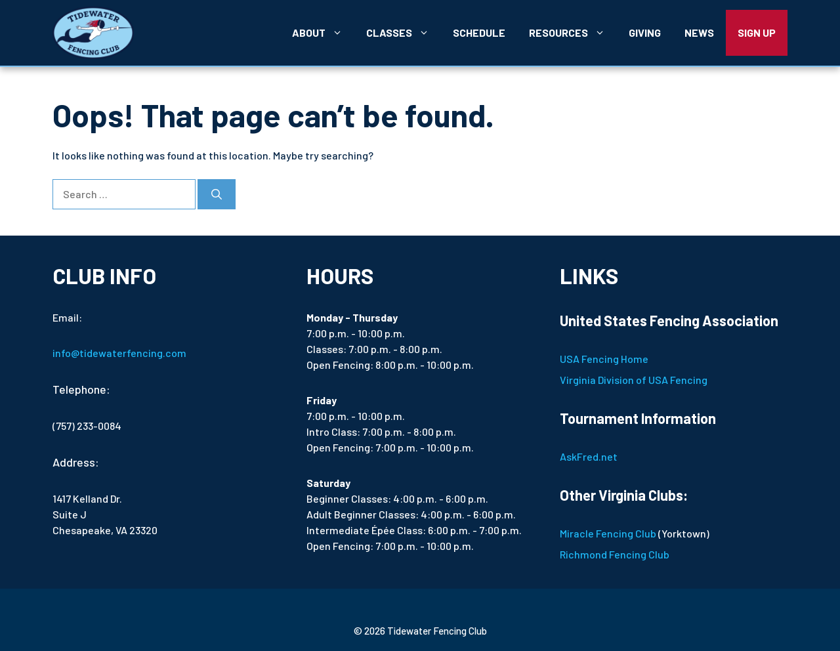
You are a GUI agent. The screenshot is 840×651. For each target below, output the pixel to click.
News (699, 32)
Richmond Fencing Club (614, 554)
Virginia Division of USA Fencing (633, 379)
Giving (645, 32)
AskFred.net (589, 456)
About (323, 33)
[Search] (217, 194)
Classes (403, 33)
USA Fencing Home (604, 358)
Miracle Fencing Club (608, 533)
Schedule (479, 32)
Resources (573, 33)
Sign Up (757, 32)
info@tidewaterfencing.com (119, 352)
